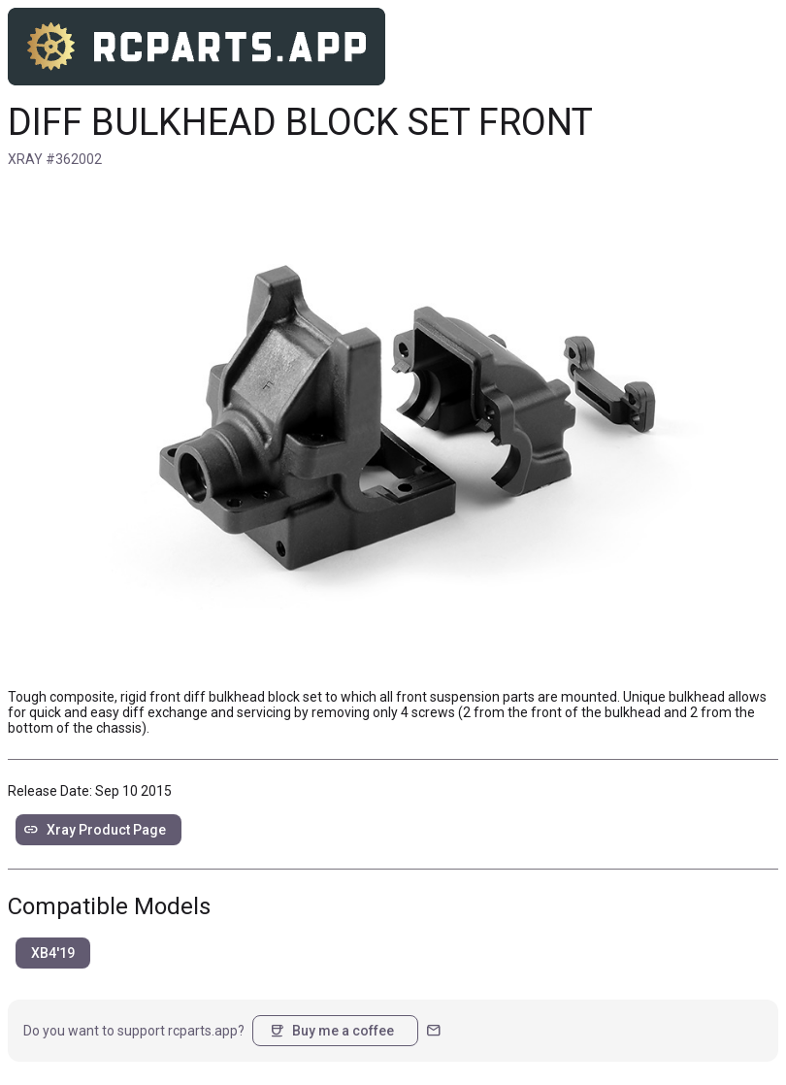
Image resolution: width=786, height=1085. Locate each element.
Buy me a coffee (331, 1030)
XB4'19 (53, 953)
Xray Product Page (94, 829)
